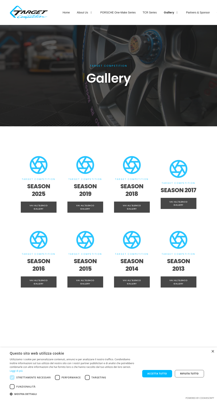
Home (66, 12)
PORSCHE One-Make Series (118, 12)
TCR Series (150, 12)
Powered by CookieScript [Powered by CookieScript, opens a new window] (200, 397)
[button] (73, 394)
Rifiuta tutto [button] (189, 373)
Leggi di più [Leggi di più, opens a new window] (16, 371)
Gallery (171, 12)
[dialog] (108, 373)
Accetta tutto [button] (157, 373)
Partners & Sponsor (198, 12)
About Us (85, 12)
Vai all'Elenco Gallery (39, 207)
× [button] (212, 351)
